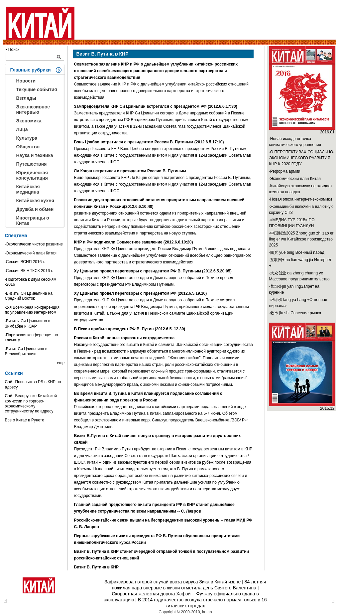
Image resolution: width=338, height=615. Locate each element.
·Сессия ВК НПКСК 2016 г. (29, 270)
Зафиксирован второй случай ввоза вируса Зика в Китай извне (172, 581)
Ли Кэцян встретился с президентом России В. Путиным (130, 171)
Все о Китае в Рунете (24, 420)
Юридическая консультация (32, 175)
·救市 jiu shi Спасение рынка (295, 313)
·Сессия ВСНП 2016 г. (25, 261)
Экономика (29, 120)
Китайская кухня (35, 200)
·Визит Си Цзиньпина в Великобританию (26, 351)
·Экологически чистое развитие (34, 244)
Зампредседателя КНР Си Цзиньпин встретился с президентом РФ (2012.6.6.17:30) (155, 106)
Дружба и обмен (35, 209)
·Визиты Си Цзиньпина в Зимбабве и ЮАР (28, 323)
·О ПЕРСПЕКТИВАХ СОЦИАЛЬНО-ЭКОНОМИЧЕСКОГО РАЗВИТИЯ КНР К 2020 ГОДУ (302, 158)
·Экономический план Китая (31, 253)
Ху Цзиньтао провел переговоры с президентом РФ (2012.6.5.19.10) (140, 293)
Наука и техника (34, 155)
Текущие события (36, 89)
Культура (27, 138)
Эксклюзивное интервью (33, 109)
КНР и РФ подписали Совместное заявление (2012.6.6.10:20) (133, 242)
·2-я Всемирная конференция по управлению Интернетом (32, 310)
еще (60, 363)
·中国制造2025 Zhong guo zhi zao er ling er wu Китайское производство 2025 (301, 239)
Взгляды (26, 98)
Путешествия (31, 164)
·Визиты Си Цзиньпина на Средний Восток (29, 296)
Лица (22, 129)
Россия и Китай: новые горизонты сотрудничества (124, 338)
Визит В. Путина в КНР (96, 567)
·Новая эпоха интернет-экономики (300, 199)
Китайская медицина (28, 189)
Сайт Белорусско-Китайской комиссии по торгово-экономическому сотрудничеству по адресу (31, 403)
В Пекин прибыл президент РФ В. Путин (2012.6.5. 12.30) (129, 329)
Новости (26, 80)
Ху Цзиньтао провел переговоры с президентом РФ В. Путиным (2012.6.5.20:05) (153, 271)
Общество (28, 146)
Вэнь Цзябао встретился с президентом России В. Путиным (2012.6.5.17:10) (149, 142)
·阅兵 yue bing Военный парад (296, 252)
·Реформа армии (284, 171)
